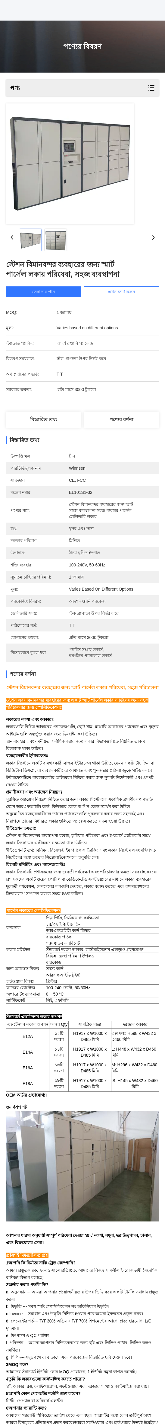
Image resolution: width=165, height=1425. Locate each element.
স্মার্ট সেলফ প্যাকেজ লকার (124, 1388)
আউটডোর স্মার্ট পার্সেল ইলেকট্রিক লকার (57, 1388)
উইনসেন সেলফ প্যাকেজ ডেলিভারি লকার (47, 1395)
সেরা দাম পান (43, 291)
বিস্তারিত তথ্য (43, 419)
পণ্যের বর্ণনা (121, 419)
